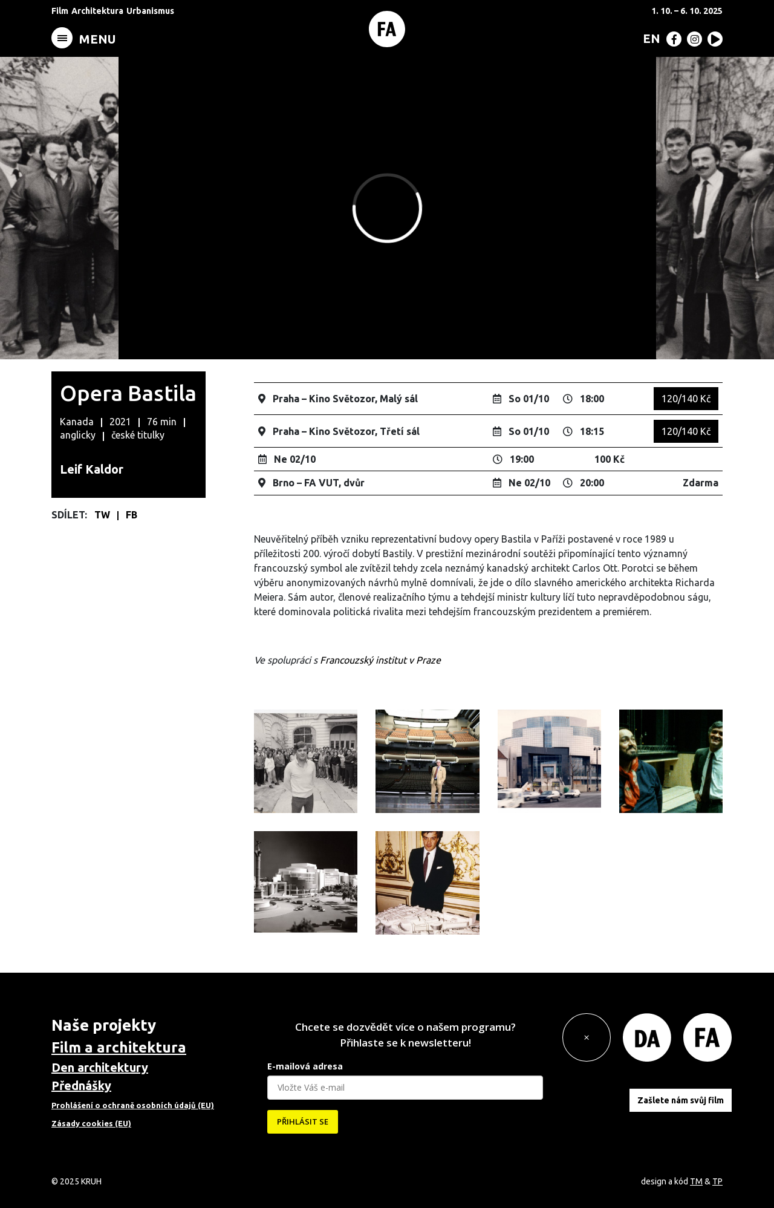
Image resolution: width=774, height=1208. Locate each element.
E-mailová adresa (305, 1066)
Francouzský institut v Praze (380, 660)
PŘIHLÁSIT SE (302, 1121)
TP (717, 1181)
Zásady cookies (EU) (91, 1123)
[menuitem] (649, 38)
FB (131, 514)
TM (696, 1181)
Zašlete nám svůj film (680, 1100)
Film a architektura (118, 1047)
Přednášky (81, 1085)
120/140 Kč (686, 398)
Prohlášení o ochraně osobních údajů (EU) (132, 1105)
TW (103, 514)
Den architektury (99, 1067)
